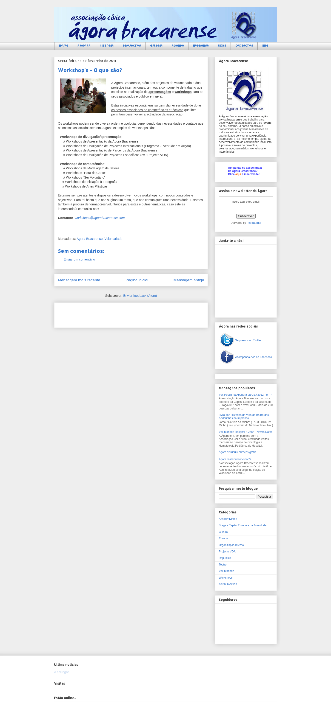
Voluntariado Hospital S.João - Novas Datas (245, 432)
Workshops (226, 577)
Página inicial (137, 280)
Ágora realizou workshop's (235, 459)
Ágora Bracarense (90, 239)
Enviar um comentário (79, 259)
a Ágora (83, 46)
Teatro (222, 564)
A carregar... (62, 672)
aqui (238, 174)
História (107, 46)
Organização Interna (231, 545)
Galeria (156, 46)
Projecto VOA (227, 551)
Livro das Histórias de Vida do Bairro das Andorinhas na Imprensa (244, 416)
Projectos (132, 46)
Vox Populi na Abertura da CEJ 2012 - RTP (245, 394)
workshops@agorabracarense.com (100, 218)
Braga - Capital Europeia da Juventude (242, 525)
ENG (265, 46)
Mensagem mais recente (79, 280)
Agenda (178, 46)
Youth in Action (228, 584)
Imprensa (201, 46)
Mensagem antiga (189, 280)
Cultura (223, 532)
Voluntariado (113, 239)
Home (63, 46)
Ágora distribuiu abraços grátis (237, 452)
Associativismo (228, 519)
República (225, 558)
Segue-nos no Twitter (248, 340)
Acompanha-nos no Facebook (253, 357)
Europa (223, 538)
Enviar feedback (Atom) (140, 295)
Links (222, 46)
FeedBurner (254, 222)
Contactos (244, 46)
